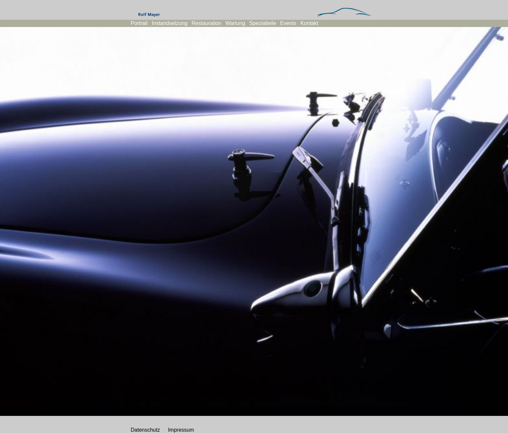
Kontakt (309, 23)
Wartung (235, 23)
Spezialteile (262, 23)
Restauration (207, 23)
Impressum (181, 430)
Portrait (139, 23)
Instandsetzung (170, 23)
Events (288, 23)
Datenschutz (145, 430)
